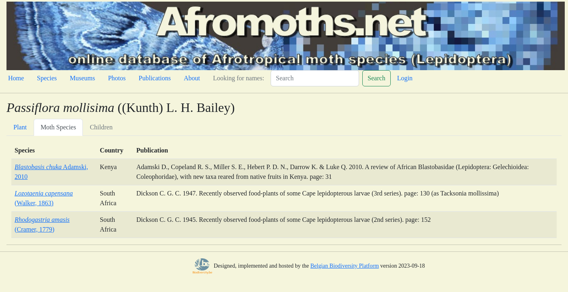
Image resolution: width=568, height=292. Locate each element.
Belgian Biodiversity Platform (344, 266)
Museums (82, 78)
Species (47, 78)
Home (16, 78)
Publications (155, 78)
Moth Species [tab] (58, 127)
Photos (117, 78)
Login (405, 78)
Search (376, 78)
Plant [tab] (20, 127)
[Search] (315, 78)
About (192, 78)
